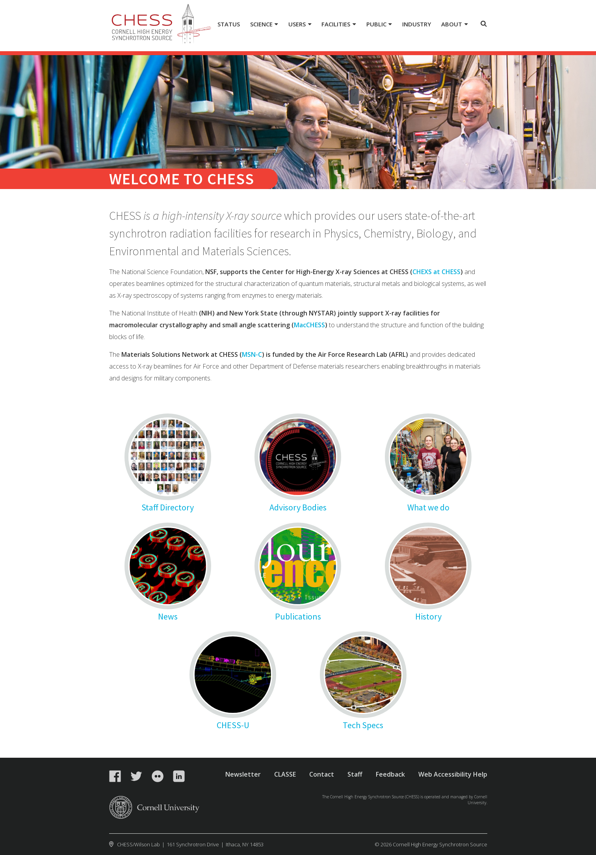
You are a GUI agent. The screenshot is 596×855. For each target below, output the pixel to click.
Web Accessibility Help (452, 774)
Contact (321, 774)
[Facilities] (339, 24)
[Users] (300, 24)
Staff (354, 774)
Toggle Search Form (483, 23)
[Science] (264, 24)
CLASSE (285, 774)
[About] (454, 24)
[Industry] (416, 24)
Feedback (390, 774)
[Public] (379, 24)
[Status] (229, 24)
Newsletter (243, 774)
